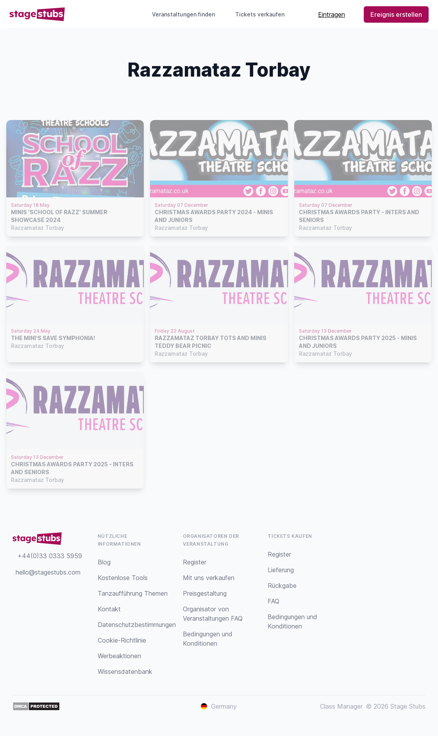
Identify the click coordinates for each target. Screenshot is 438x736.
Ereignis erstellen (396, 14)
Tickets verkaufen (263, 14)
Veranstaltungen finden (183, 14)
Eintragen (331, 14)
